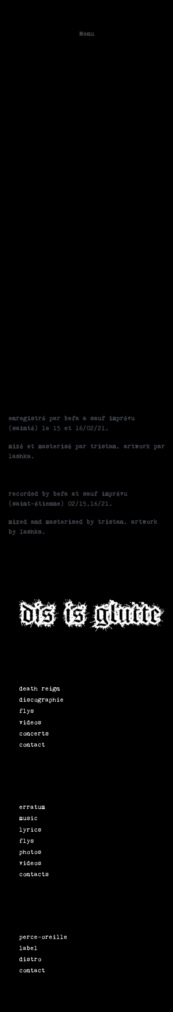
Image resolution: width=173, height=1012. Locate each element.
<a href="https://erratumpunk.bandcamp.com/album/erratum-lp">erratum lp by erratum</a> (80, 230)
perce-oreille (43, 936)
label (28, 947)
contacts (34, 874)
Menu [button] (86, 33)
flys (26, 710)
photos (30, 851)
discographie (41, 699)
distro (30, 958)
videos (30, 722)
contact (32, 744)
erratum (32, 806)
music (28, 817)
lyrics (30, 829)
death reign (39, 688)
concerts (34, 733)
